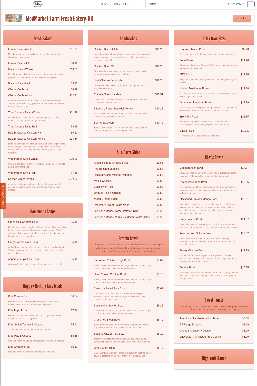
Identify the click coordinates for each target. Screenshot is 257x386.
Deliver (107, 4)
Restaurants (235, 4)
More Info (242, 18)
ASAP (153, 4)
